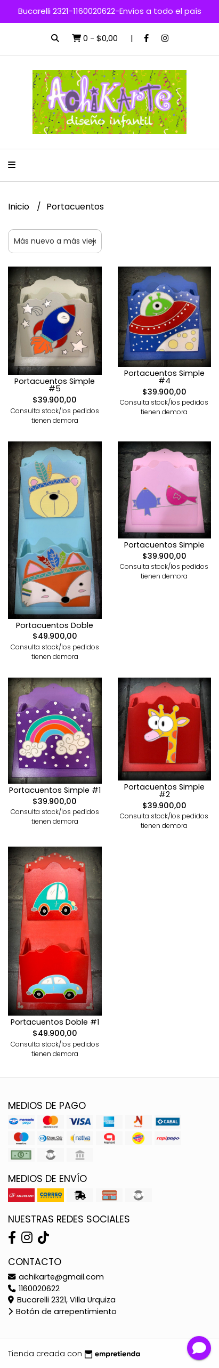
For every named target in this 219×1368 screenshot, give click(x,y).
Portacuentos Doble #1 (55, 1022)
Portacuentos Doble (54, 625)
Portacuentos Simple (164, 545)
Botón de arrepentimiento (62, 1311)
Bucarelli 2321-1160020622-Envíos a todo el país (109, 11)
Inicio (19, 206)
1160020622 (34, 1288)
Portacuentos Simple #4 (164, 377)
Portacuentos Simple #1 (55, 790)
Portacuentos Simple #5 (54, 385)
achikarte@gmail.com (56, 1277)
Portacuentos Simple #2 (164, 791)
